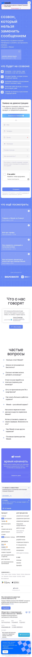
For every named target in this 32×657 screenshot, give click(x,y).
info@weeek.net (16, 590)
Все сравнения (5, 578)
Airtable (14, 576)
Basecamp (27, 574)
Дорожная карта (5, 524)
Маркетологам (20, 547)
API (2, 526)
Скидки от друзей (6, 552)
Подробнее (6, 608)
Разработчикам (20, 539)
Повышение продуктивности (21, 524)
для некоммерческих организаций (7, 562)
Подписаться (24, 635)
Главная (3, 516)
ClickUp (22, 574)
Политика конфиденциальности (10, 655)
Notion (9, 574)
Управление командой (22, 516)
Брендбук (19, 565)
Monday (14, 574)
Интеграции (6, 518)
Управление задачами (22, 521)
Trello (2, 574)
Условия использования (24, 655)
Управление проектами (23, 518)
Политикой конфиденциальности (7, 647)
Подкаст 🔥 (4, 547)
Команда (18, 560)
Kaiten (23, 576)
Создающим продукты (22, 542)
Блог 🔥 (3, 544)
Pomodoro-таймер (8, 537)
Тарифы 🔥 (4, 521)
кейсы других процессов (20, 531)
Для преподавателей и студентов (7, 555)
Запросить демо (16, 475)
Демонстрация (5, 532)
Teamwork (6, 576)
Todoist (18, 574)
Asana (6, 574)
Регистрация (15, 8)
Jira (2, 576)
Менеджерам (20, 550)
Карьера (18, 563)
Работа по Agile (20, 528)
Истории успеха (5, 549)
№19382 (11, 604)
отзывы (3, 534)
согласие (25, 193)
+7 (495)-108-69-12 (17, 627)
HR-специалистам (21, 545)
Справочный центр (6, 529)
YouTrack (19, 576)
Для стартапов (5, 559)
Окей (5, 652)
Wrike (10, 576)
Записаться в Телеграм (16, 116)
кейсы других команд (22, 553)
